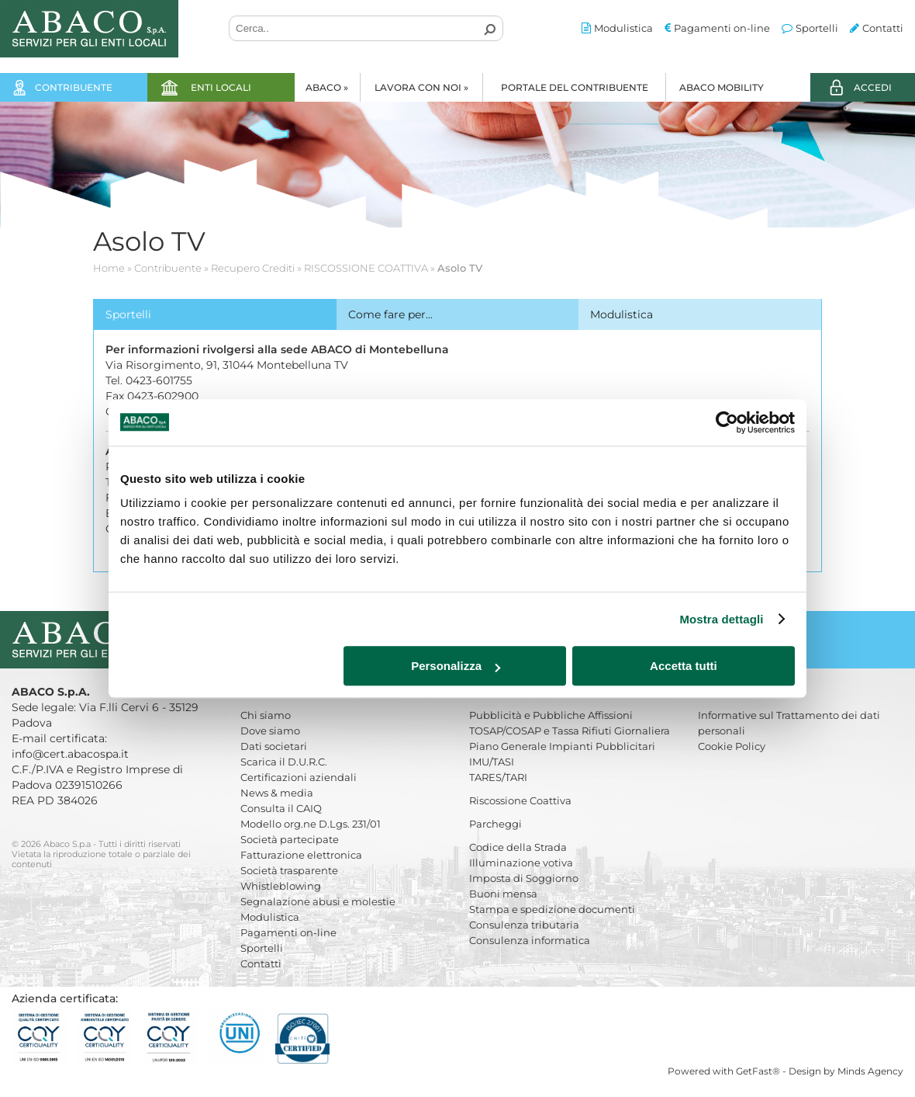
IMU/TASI (491, 761)
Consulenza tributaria (524, 924)
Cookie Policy (731, 746)
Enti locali (221, 87)
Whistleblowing (280, 886)
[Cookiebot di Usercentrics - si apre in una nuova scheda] (727, 422)
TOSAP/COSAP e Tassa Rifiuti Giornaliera (569, 730)
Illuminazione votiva (521, 862)
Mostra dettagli (721, 619)
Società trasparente (289, 870)
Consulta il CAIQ (281, 808)
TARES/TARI (498, 777)
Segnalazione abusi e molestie (317, 901)
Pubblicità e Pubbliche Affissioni (551, 715)
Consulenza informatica (529, 940)
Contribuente (73, 87)
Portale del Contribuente (574, 87)
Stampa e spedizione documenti (552, 909)
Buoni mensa (503, 893)
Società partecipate (289, 839)
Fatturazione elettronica (301, 855)
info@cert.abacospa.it (70, 754)
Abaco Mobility (721, 87)
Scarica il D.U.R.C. (283, 761)
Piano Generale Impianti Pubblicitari (562, 746)
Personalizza (455, 665)
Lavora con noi (421, 87)
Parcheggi (495, 824)
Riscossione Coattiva (520, 800)
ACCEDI (873, 87)
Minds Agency (870, 1071)
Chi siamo (265, 715)
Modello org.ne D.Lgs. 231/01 (310, 824)
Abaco (327, 87)
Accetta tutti (683, 665)
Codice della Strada (518, 847)
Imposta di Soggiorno (523, 878)
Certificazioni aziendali (298, 777)
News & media (276, 792)
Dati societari (273, 746)
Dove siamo (270, 730)
